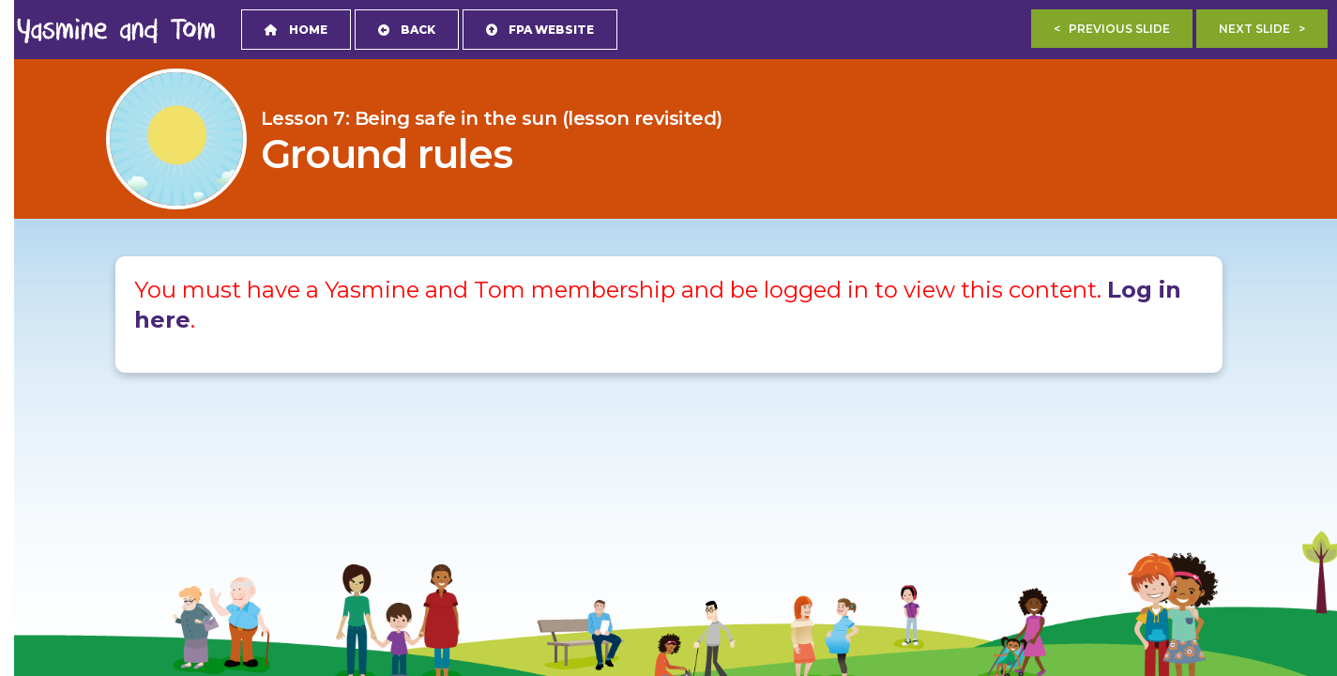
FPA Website (540, 30)
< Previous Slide (1112, 29)
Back (406, 30)
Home (296, 30)
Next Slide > (1262, 29)
